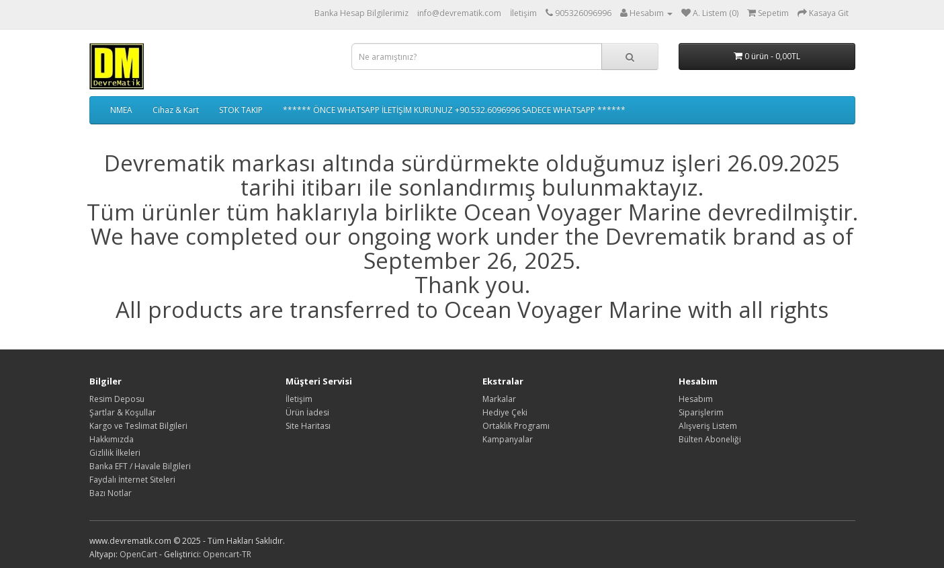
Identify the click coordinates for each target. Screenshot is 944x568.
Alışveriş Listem (708, 426)
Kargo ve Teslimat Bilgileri (138, 426)
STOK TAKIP (241, 110)
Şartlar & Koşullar (122, 412)
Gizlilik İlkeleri (114, 452)
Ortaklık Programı (516, 426)
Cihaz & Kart (176, 110)
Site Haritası (308, 426)
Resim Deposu (116, 399)
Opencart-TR (227, 554)
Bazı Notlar (110, 493)
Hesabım (696, 399)
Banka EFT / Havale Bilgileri (140, 466)
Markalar (499, 399)
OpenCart (138, 554)
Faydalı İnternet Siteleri (132, 479)
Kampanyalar (507, 439)
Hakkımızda (111, 439)
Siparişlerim (701, 412)
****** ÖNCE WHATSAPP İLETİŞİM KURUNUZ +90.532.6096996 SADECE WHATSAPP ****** (454, 110)
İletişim (523, 13)
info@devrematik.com (459, 13)
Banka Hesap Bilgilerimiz (361, 13)
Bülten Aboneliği (710, 439)
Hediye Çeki (504, 412)
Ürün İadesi (307, 412)
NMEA (121, 110)
